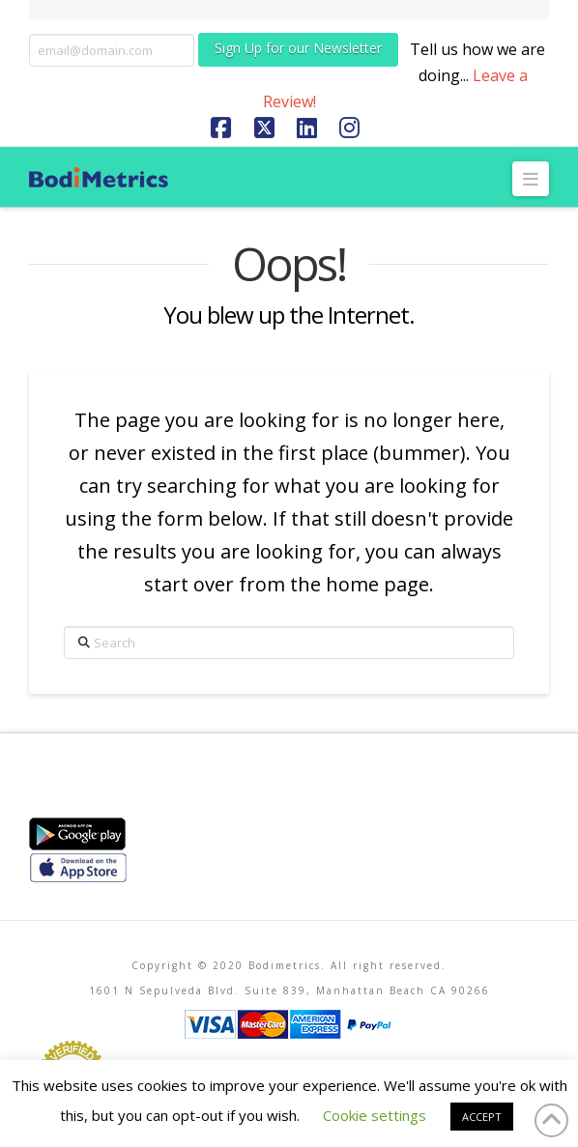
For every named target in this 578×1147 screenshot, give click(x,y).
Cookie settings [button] (374, 1115)
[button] (531, 178)
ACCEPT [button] (482, 1116)
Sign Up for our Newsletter (298, 48)
